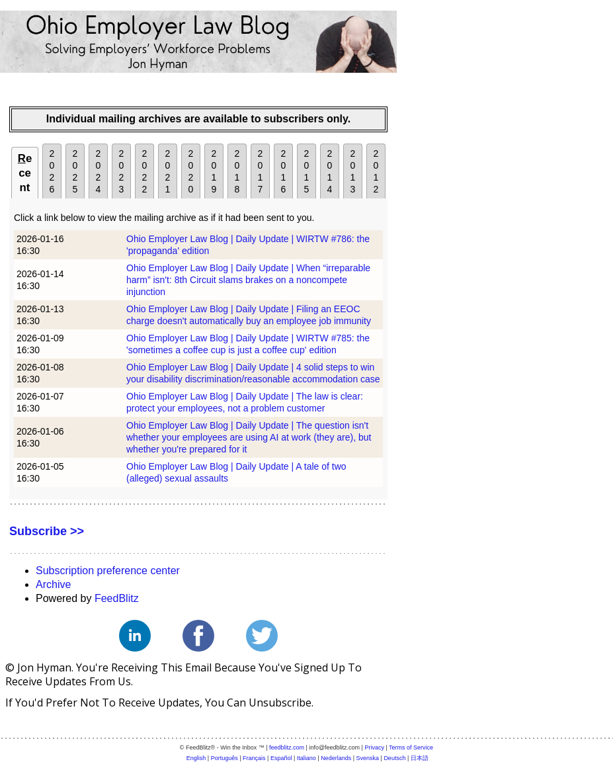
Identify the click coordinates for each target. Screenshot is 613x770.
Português (224, 758)
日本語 (420, 758)
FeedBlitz (117, 598)
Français (254, 758)
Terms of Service (411, 747)
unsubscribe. (281, 702)
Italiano (306, 758)
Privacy (374, 747)
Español (281, 758)
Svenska (368, 758)
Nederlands (336, 758)
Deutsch (394, 758)
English (196, 758)
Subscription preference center (108, 570)
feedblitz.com (286, 747)
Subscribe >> (46, 531)
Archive (53, 584)
